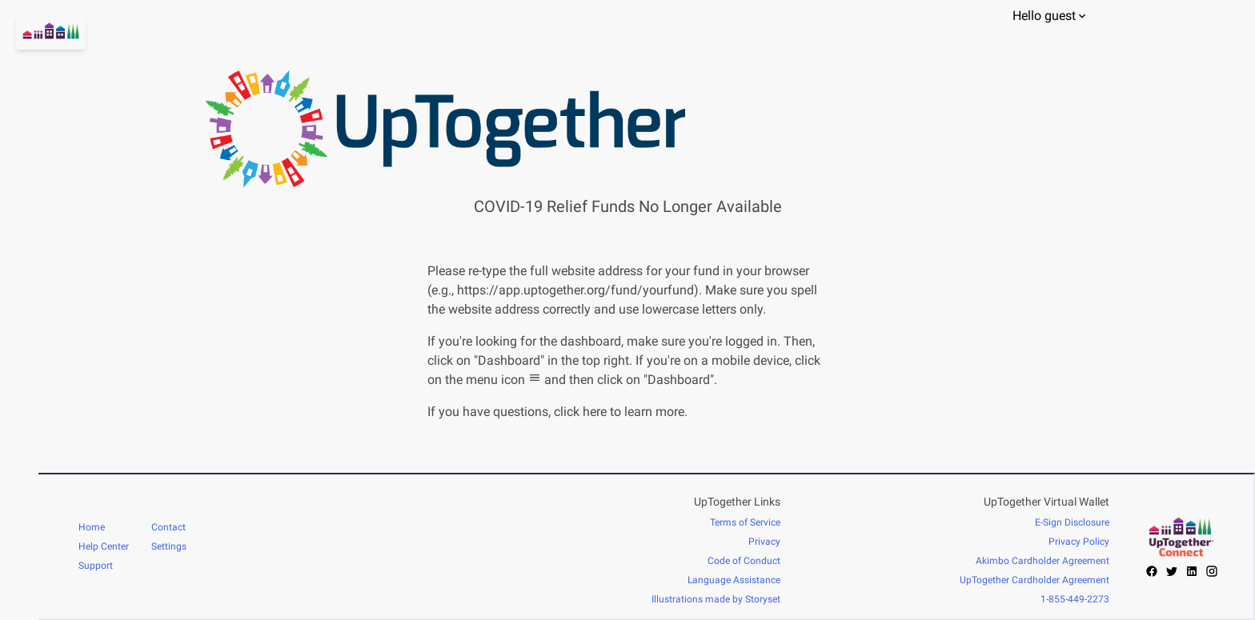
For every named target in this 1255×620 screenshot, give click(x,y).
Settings (168, 546)
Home (91, 527)
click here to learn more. (621, 411)
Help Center (103, 546)
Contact (168, 527)
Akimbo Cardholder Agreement (1042, 560)
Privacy (764, 541)
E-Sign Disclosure (1072, 522)
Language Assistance (734, 580)
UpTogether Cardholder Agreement (1034, 580)
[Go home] (19, 52)
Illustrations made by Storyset (716, 599)
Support (95, 565)
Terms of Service (745, 522)
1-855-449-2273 (1074, 599)
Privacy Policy (1079, 541)
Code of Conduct (744, 560)
